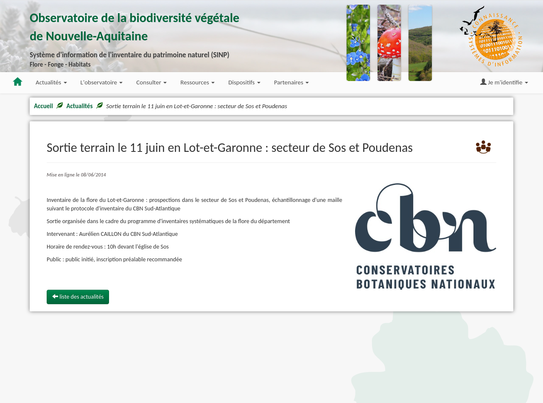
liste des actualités (78, 296)
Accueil (43, 106)
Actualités (79, 106)
